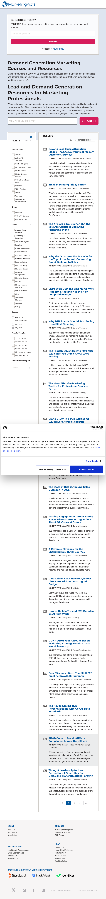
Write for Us (12, 856)
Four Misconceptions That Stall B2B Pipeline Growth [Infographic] (70, 675)
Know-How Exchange (64, 850)
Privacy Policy (60, 858)
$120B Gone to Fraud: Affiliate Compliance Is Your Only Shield (68, 740)
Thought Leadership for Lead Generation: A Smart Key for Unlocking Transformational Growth (71, 773)
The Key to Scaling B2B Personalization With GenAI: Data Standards (69, 708)
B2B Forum (59, 835)
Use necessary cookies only (52, 469)
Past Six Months (21, 321)
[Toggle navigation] (100, 4)
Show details (92, 461)
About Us (11, 830)
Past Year (18, 324)
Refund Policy (60, 853)
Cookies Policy (61, 861)
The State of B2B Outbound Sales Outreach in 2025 (69, 488)
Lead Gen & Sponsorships (18, 850)
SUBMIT (53, 41)
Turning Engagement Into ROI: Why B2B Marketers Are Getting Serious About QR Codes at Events (71, 519)
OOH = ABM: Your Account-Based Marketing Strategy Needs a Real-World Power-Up (69, 643)
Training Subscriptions (64, 830)
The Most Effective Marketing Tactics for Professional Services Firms (68, 386)
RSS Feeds (12, 832)
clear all (28, 141)
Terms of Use (60, 856)
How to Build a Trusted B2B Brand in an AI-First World (71, 612)
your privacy (58, 49)
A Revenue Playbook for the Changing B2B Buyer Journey (67, 550)
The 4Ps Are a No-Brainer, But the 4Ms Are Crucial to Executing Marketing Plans (69, 227)
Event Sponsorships (16, 853)
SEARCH (89, 121)
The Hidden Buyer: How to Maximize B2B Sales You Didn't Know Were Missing (71, 354)
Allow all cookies (86, 469)
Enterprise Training (63, 832)
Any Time (18, 328)
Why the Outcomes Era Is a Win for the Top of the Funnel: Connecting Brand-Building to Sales (70, 259)
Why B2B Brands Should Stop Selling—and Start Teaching (71, 323)
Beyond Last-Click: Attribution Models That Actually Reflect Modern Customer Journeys (71, 152)
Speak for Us (13, 858)
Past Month (19, 317)
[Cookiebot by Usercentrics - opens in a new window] (91, 428)
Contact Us (59, 847)
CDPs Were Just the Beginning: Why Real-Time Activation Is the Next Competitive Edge (71, 291)
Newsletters (12, 835)
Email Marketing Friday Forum (67, 184)
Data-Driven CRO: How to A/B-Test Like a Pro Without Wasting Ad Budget (70, 581)
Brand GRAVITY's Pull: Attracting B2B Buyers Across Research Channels (69, 421)
